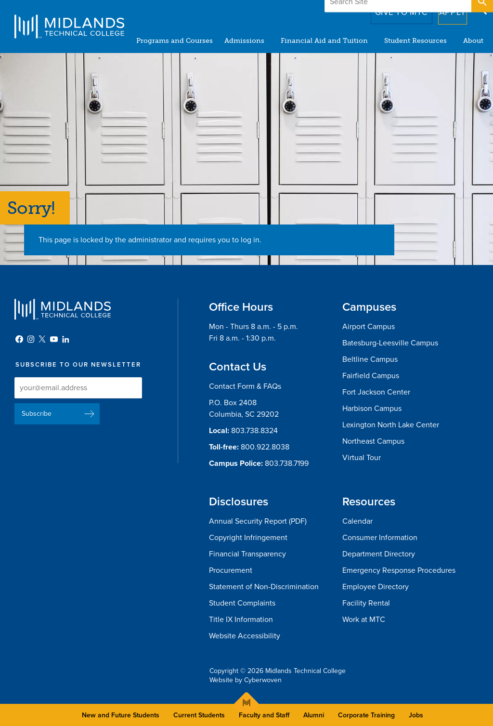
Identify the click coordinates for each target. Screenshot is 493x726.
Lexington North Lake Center (390, 425)
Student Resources (415, 41)
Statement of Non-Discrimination (264, 587)
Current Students (199, 715)
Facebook (19, 339)
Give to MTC (387, 9)
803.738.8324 (254, 431)
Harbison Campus (372, 408)
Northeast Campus (373, 441)
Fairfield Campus (370, 376)
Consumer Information (379, 537)
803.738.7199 (287, 463)
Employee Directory (375, 587)
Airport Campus (368, 326)
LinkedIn (65, 339)
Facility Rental (366, 603)
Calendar (357, 521)
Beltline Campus (370, 359)
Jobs (416, 715)
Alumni (313, 715)
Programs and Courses (174, 41)
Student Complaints (242, 603)
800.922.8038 (265, 447)
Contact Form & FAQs (245, 386)
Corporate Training (366, 715)
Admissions (244, 41)
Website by (245, 680)
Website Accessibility (244, 636)
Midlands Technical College (69, 26)
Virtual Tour (361, 457)
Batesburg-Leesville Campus (390, 343)
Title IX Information (241, 619)
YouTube (54, 339)
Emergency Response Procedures (398, 570)
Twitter (42, 339)
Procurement (230, 570)
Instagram (31, 339)
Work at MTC (363, 619)
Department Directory (378, 554)
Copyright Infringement (248, 537)
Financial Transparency (247, 554)
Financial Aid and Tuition (324, 41)
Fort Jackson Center (376, 392)
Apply (446, 9)
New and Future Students (120, 715)
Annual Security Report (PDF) (258, 521)
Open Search (481, 9)
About (473, 41)
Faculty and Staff (264, 715)
